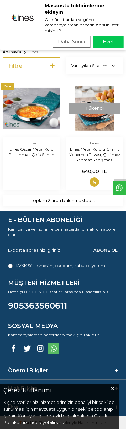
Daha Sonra (71, 42)
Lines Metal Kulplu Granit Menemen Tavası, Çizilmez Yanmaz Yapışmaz (94, 154)
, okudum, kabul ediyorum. (57, 265)
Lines (31, 143)
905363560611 (37, 306)
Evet (108, 42)
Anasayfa (12, 51)
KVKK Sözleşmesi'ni (34, 265)
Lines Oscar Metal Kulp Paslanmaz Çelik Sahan (31, 152)
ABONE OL (105, 250)
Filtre (31, 66)
